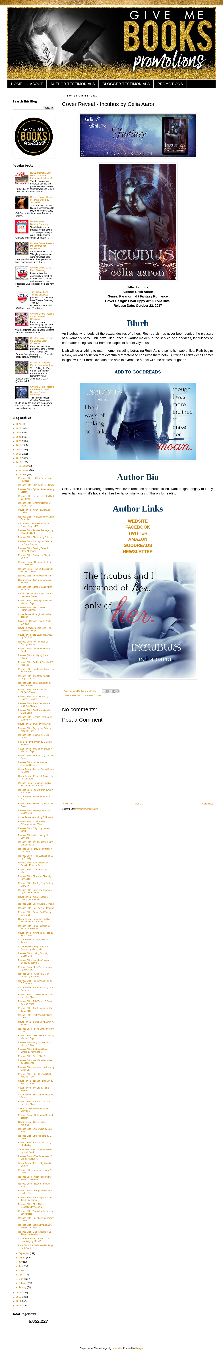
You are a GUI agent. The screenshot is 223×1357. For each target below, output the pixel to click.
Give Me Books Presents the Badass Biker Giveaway (42, 341)
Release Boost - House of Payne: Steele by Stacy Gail (41, 200)
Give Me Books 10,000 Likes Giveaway (41, 269)
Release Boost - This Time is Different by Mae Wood (32, 822)
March (22, 1279)
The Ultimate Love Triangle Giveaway (39, 293)
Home (138, 803)
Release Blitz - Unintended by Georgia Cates (32, 763)
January (23, 1287)
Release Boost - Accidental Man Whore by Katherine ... (33, 975)
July (21, 1262)
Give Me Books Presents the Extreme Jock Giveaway (42, 246)
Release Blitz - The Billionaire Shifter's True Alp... (32, 690)
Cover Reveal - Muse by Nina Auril (34, 724)
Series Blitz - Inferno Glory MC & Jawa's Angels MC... (33, 524)
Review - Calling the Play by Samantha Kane (42, 363)
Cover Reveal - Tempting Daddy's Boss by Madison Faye (34, 920)
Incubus (97, 695)
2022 (19, 441)
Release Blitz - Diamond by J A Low (35, 537)
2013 (19, 1305)
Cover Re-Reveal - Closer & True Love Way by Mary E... (34, 1239)
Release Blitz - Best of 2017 (31, 1056)
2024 (19, 432)
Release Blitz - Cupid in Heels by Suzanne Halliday (34, 927)
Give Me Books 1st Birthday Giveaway (39, 222)
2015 (19, 1297)
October (23, 474)
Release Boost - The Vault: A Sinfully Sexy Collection (35, 570)
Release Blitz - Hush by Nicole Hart (35, 575)
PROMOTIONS (170, 84)
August (22, 1257)
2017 (19, 462)
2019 (19, 454)
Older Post (207, 803)
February (23, 1283)
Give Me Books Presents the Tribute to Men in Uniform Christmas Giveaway (42, 391)
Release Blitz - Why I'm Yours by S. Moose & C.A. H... (35, 1043)
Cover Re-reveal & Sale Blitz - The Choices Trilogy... (34, 629)
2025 (19, 428)
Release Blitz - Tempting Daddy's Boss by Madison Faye (34, 864)
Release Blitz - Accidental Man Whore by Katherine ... (33, 1050)
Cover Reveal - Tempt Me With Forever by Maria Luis (33, 947)
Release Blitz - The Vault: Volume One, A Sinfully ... (34, 704)
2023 (19, 437)
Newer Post (68, 803)
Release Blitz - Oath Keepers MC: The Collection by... (34, 1233)
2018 (19, 458)
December (24, 466)
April (21, 1274)
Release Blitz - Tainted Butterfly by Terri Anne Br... (34, 684)
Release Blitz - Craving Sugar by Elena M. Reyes (33, 549)
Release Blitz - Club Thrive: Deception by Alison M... (31, 1205)
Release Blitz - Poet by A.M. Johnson (36, 908)
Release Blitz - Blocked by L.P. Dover (36, 485)
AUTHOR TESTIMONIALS (72, 84)
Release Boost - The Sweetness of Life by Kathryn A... (35, 1157)
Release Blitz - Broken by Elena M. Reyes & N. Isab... (35, 1226)
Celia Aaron (75, 695)
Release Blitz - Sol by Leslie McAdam (36, 904)
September (24, 1253)
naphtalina (117, 1348)
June (21, 1266)
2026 (19, 424)
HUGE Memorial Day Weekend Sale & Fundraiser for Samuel (41, 175)
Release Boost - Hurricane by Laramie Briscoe (32, 608)
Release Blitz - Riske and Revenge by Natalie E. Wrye (35, 891)
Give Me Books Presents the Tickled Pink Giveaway (42, 316)
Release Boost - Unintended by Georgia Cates (33, 643)
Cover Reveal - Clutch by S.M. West (35, 817)
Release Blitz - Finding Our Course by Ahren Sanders (35, 542)
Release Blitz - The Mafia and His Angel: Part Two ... (34, 677)
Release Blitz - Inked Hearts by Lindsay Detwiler (33, 697)
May (21, 1270)
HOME (16, 84)
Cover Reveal (87, 695)
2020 (19, 449)
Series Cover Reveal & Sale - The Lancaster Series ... (34, 595)
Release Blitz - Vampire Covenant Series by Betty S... (34, 961)
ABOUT (36, 84)
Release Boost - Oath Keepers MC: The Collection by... (35, 1178)
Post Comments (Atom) (86, 809)
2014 (19, 1301)
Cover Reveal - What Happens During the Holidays (33, 898)
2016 (19, 1292)
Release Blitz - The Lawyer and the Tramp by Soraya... (35, 1198)
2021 (19, 445)
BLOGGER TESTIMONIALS (126, 84)
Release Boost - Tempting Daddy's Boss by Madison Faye (34, 784)
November (24, 470)
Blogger (139, 1348)
